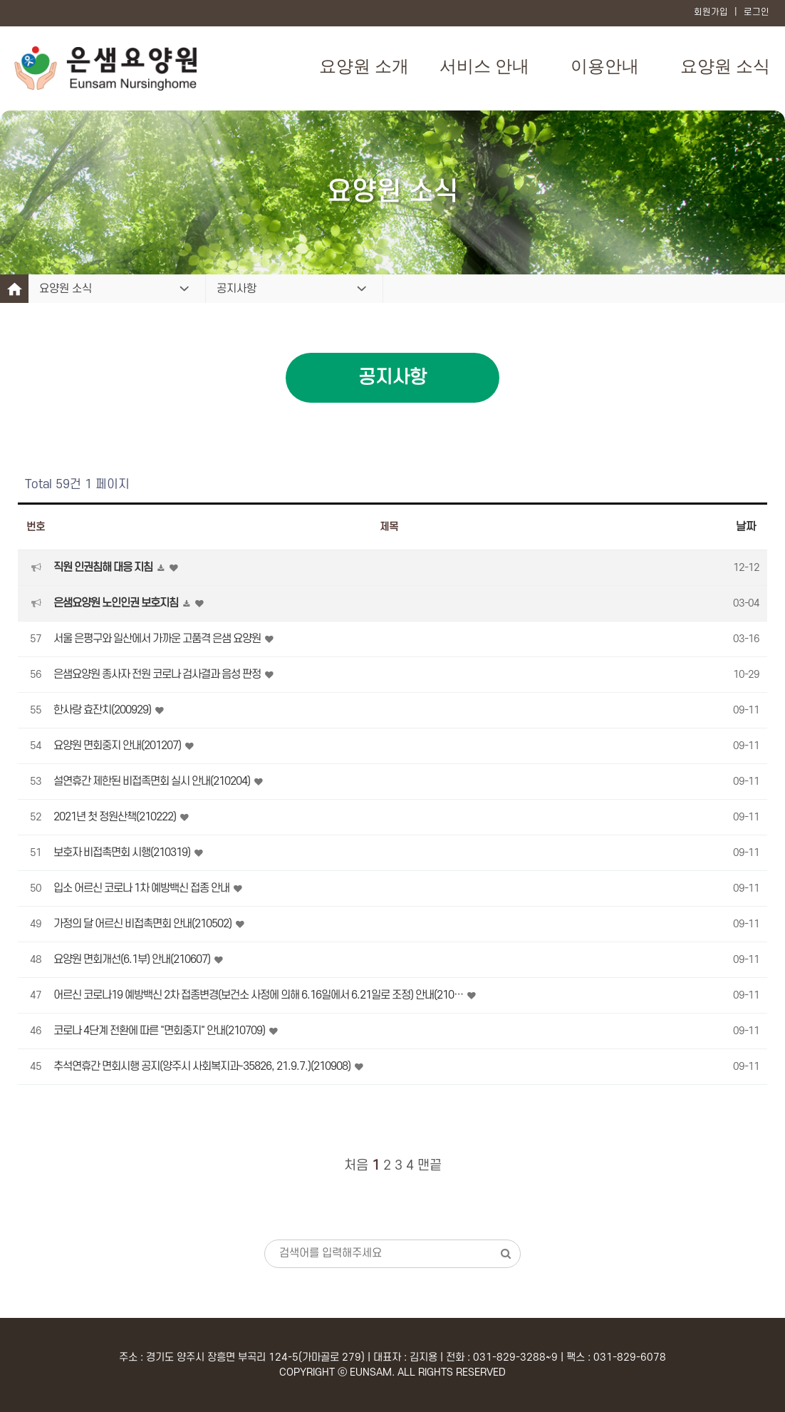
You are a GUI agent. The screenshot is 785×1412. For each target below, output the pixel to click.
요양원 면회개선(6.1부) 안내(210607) (132, 959)
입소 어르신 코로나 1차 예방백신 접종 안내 (142, 888)
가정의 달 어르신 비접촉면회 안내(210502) (143, 923)
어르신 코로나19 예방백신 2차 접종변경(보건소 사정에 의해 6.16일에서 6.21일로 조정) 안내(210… (259, 995)
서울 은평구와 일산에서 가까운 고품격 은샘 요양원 (158, 638)
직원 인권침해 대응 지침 (104, 567)
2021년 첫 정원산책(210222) (115, 816)
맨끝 (429, 1165)
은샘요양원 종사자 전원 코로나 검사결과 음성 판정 (158, 674)
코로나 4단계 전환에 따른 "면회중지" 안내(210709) (160, 1030)
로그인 (756, 12)
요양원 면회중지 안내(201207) (118, 745)
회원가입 (711, 12)
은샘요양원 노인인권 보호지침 (116, 603)
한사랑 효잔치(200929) (103, 710)
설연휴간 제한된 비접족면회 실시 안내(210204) (152, 781)
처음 (356, 1165)
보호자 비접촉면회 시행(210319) (122, 852)
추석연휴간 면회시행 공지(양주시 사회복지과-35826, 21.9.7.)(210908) (203, 1066)
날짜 (746, 526)
